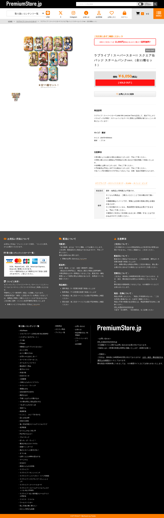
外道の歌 (23, 372)
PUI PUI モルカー (26, 434)
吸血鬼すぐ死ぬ (25, 366)
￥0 (142, 13)
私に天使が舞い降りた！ (29, 506)
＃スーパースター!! (115, 183)
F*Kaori (22, 343)
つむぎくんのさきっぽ (28, 405)
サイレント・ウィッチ (28, 385)
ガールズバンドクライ (28, 363)
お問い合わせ (80, 326)
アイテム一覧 (60, 332)
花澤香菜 (23, 427)
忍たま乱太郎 (24, 418)
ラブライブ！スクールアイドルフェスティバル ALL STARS (34, 489)
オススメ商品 (60, 329)
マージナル (24, 460)
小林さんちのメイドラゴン (29, 382)
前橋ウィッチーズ (26, 447)
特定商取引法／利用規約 (81, 334)
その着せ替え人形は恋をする (30, 402)
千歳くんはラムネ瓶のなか (29, 398)
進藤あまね (24, 389)
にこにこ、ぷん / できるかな (30, 414)
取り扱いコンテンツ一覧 (26, 14)
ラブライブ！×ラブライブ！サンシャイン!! (34, 480)
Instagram (73, 14)
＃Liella (128, 183)
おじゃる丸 (24, 350)
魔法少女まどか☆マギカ (29, 444)
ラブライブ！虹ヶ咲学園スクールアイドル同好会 (34, 495)
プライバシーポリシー (81, 339)
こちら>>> (36, 304)
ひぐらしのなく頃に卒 (28, 431)
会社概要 (78, 344)
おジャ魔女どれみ (26, 353)
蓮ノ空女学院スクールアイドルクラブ (33, 424)
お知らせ (86, 14)
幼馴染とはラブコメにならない (31, 347)
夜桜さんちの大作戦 (27, 466)
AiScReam (23, 331)
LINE (48, 14)
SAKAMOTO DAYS (27, 392)
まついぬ (23, 453)
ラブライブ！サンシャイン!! (30, 473)
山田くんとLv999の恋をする (30, 456)
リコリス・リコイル (27, 499)
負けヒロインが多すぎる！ (29, 450)
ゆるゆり (23, 463)
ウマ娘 (22, 340)
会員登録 (99, 14)
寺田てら (23, 408)
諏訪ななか (24, 395)
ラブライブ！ (24, 469)
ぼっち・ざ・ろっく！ (28, 440)
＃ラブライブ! (100, 183)
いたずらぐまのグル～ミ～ (29, 337)
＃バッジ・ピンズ (140, 183)
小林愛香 (23, 379)
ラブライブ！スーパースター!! (26, 21)
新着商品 (58, 326)
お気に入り (112, 14)
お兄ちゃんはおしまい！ (29, 356)
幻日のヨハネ (24, 376)
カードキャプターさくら (29, 360)
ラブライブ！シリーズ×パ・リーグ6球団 (34, 476)
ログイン (124, 14)
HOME (10, 21)
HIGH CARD (24, 421)
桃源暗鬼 (23, 411)
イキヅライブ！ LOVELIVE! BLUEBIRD (34, 334)
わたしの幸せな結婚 (27, 509)
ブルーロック (24, 437)
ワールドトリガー (26, 502)
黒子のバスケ (24, 369)
